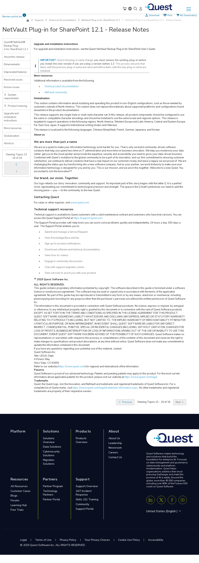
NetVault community (56, 92)
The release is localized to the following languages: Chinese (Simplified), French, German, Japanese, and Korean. (97, 130)
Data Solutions (52, 447)
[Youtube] (182, 500)
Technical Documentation (62, 20)
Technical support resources (53, 209)
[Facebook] (172, 500)
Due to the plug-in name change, (75, 60)
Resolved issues (13, 79)
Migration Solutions (48, 462)
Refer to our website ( (46, 366)
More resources (13, 128)
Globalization (11, 136)
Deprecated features (15, 72)
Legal (23, 540)
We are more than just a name (55, 142)
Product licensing (15, 106)
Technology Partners (50, 493)
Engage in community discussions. (64, 261)
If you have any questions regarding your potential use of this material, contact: (78, 348)
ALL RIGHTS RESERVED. (49, 284)
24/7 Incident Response (83, 493)
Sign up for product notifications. (63, 243)
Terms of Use (43, 540)
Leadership (115, 443)
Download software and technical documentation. (72, 249)
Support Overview (87, 486)
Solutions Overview (49, 440)
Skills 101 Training (87, 499)
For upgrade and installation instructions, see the (61, 49)
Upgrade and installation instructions (11, 117)
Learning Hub (19, 505)
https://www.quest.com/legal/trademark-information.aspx (105, 388)
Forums (15, 500)
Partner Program (53, 486)
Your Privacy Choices (97, 540)
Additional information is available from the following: (64, 80)
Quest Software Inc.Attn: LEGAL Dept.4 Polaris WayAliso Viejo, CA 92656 (46, 357)
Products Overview (81, 440)
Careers (113, 452)
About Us (114, 438)
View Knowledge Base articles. (62, 238)
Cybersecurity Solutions (51, 453)
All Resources (19, 486)
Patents (39, 370)
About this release (14, 57)
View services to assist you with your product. (70, 273)
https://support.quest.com (87, 218)
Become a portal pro (12, 16)
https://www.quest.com (71, 366)
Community (82, 504)
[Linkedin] (150, 500)
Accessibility (155, 540)
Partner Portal (51, 499)
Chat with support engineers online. (65, 267)
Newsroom (115, 448)
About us (9, 143)
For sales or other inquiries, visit (52, 202)
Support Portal (85, 509)
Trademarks (41, 380)
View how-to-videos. (57, 255)
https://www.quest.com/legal (140, 377)
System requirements (11, 96)
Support (39, 20)
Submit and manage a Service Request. (66, 232)
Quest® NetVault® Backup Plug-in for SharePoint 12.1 (16, 45)
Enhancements (12, 64)
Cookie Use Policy (129, 540)
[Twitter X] (161, 500)
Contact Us (115, 457)
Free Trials (17, 510)
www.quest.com (80, 202)
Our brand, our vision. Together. (56, 178)
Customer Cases (20, 491)
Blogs (14, 495)
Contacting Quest (46, 197)
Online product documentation (62, 86)
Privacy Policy (68, 540)
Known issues (12, 87)
